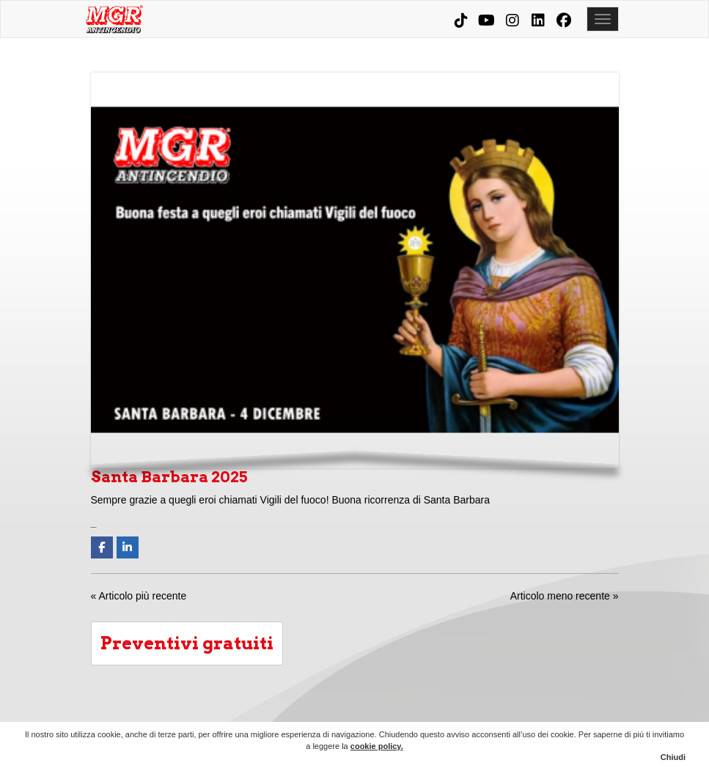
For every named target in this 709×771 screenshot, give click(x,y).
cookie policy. (376, 746)
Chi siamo (333, 710)
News (566, 710)
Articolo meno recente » (564, 596)
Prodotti (449, 710)
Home (294, 710)
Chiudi (673, 757)
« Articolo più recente (139, 596)
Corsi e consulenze (488, 710)
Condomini (411, 710)
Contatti (605, 710)
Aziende (372, 710)
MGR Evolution (527, 710)
